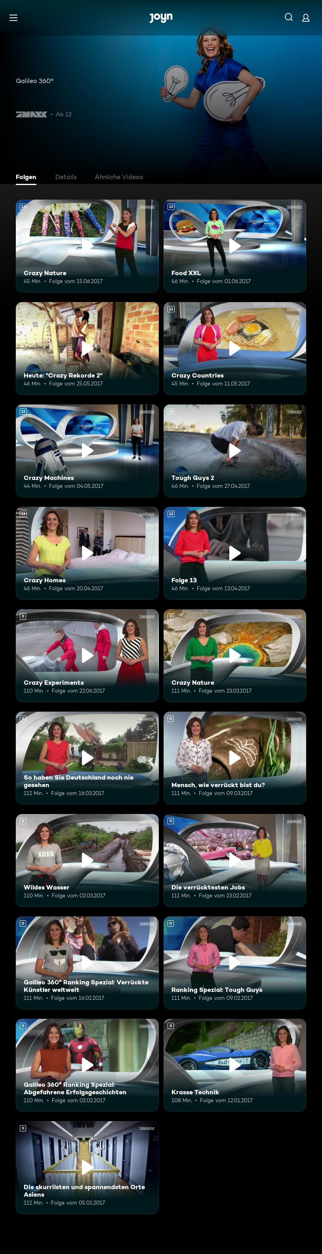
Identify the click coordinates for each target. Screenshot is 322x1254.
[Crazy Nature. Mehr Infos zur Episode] (235, 655)
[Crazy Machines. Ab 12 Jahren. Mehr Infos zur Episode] (87, 450)
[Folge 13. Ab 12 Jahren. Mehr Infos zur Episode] (235, 553)
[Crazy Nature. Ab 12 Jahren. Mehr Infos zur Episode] (87, 246)
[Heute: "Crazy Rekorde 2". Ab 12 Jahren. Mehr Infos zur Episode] (87, 348)
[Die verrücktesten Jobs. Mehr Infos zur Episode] (235, 860)
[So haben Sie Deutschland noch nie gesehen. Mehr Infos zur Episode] (87, 758)
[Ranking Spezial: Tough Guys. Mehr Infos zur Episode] (235, 962)
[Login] (305, 18)
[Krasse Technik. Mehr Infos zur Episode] (235, 1065)
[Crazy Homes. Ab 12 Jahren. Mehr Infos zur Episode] (87, 553)
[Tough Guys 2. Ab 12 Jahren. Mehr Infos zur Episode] (235, 450)
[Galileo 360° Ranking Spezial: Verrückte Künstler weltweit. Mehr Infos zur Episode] (87, 962)
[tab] (28, 178)
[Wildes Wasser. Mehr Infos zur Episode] (87, 860)
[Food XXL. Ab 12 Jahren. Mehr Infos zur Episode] (235, 246)
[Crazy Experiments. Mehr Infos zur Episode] (87, 655)
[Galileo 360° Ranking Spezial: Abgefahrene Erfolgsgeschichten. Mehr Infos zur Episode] (87, 1065)
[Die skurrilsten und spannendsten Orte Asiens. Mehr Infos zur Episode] (87, 1167)
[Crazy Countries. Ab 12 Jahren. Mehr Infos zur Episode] (235, 348)
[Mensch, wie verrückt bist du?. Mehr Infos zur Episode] (235, 758)
